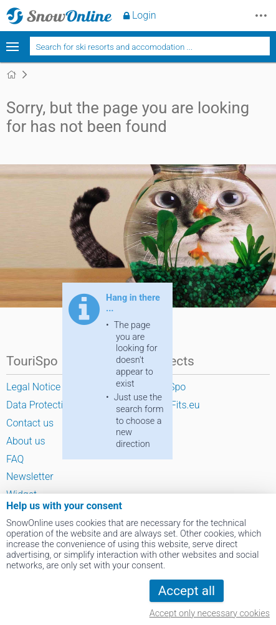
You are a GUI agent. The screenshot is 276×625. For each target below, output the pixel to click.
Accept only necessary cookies (210, 613)
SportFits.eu (173, 405)
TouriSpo (166, 387)
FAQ (15, 459)
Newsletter (30, 476)
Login (144, 15)
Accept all (186, 590)
